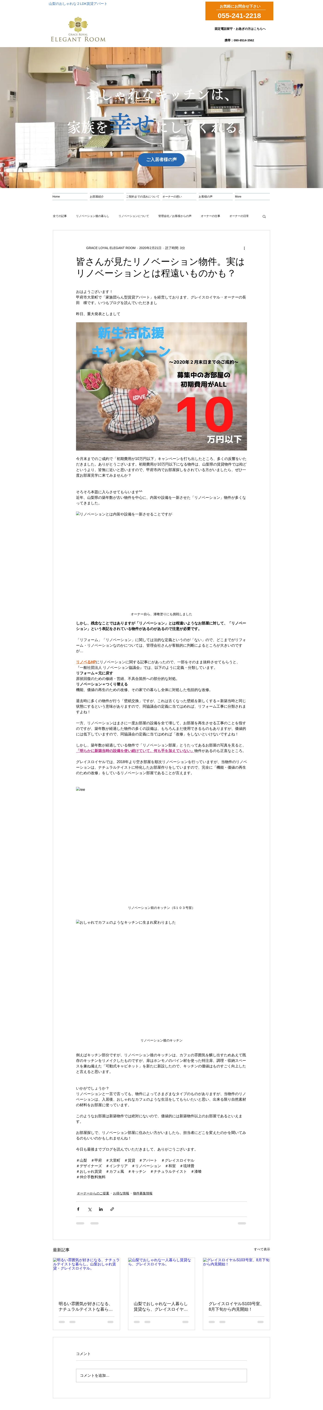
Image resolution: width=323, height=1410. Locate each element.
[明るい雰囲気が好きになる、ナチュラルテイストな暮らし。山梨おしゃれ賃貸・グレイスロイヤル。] (86, 1276)
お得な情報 (121, 1193)
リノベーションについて (134, 216)
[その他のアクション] (244, 248)
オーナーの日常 (239, 216)
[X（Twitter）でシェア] (89, 1209)
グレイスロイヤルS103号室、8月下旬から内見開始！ (236, 1306)
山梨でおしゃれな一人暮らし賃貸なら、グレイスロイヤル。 (161, 1306)
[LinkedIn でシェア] (101, 1209)
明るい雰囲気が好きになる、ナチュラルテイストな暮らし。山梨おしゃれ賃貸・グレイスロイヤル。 (86, 1306)
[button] (264, 216)
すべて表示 (262, 1249)
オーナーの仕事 (210, 216)
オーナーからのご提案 (93, 1193)
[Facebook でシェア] (78, 1209)
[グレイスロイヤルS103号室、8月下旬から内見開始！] (236, 1276)
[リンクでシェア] (112, 1209)
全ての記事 (60, 216)
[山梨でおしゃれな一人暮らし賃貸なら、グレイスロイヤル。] (161, 1276)
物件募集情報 (142, 1193)
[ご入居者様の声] (161, 159)
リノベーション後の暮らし (92, 216)
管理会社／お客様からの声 (175, 216)
